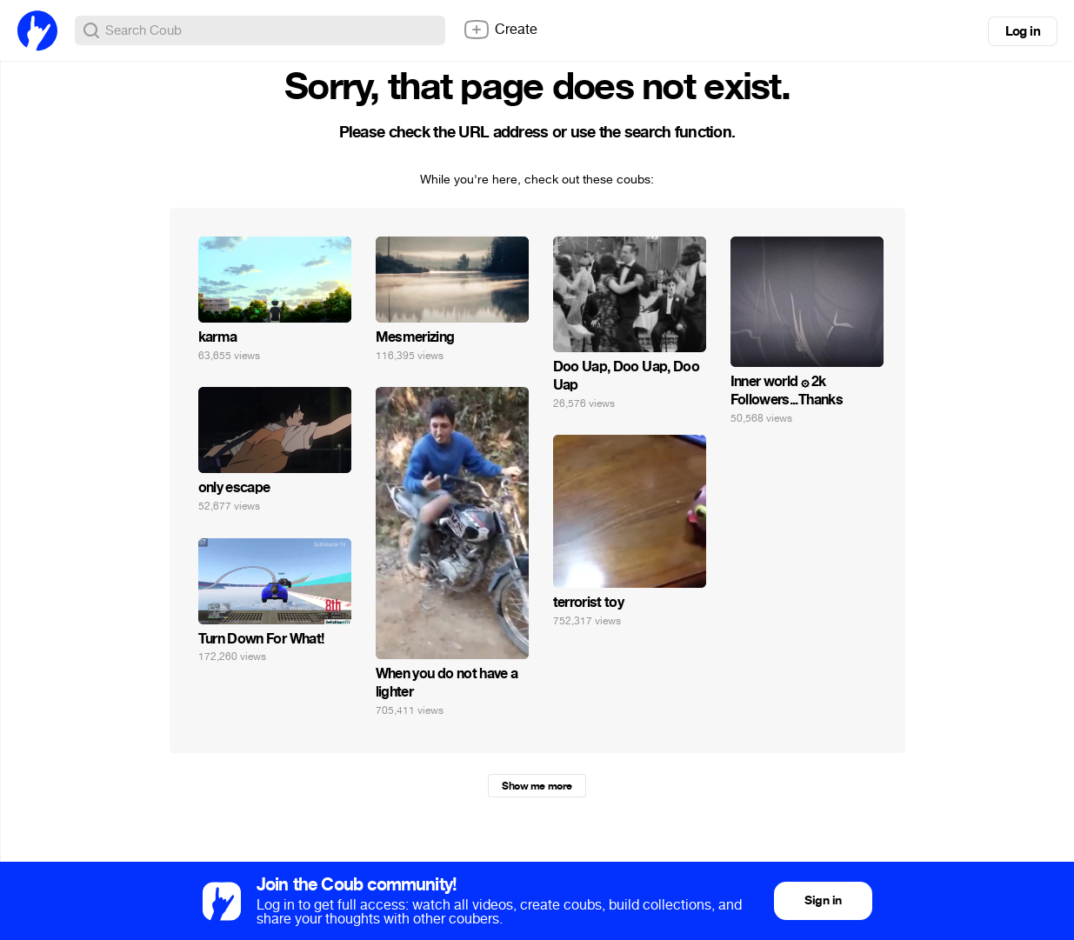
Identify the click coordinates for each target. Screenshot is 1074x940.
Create (500, 29)
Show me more (536, 786)
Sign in (822, 900)
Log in (1022, 31)
